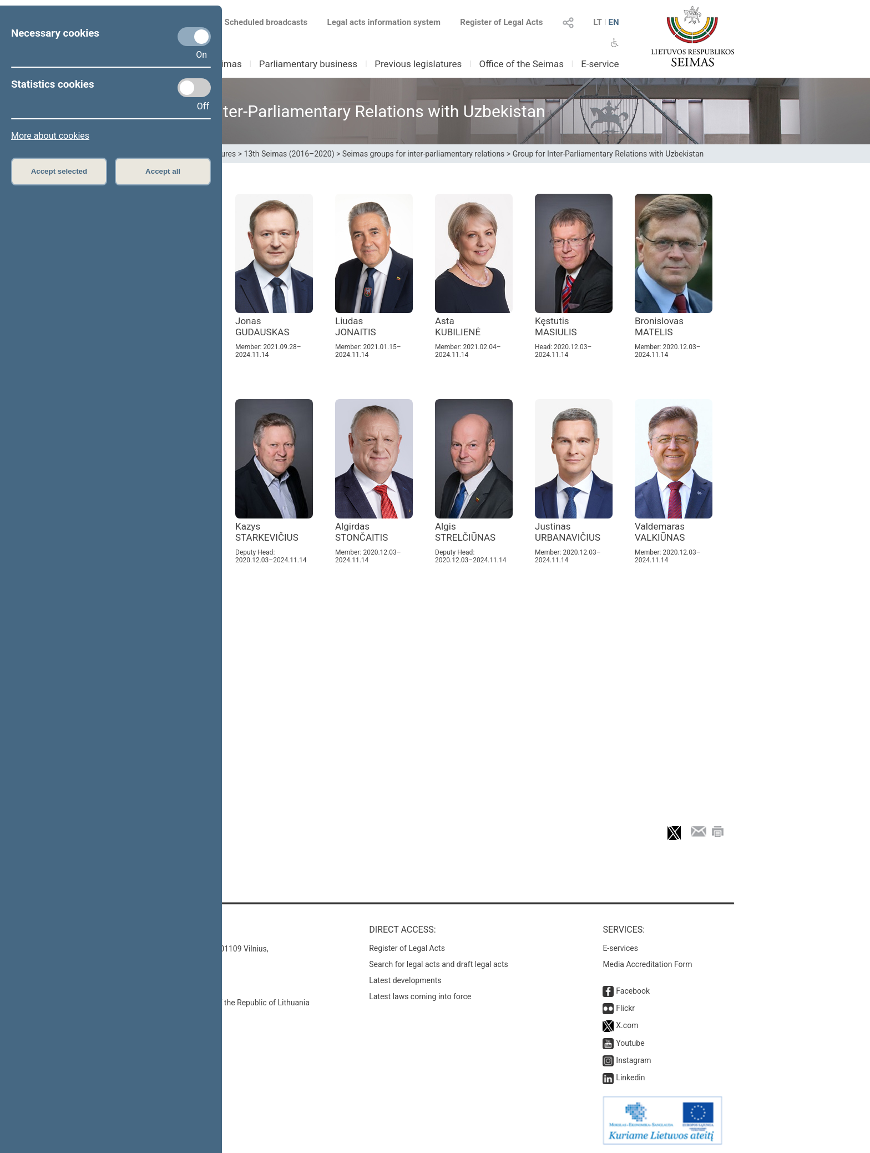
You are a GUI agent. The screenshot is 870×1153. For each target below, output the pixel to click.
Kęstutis (556, 326)
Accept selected (59, 171)
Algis (465, 532)
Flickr (625, 1008)
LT (597, 22)
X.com (627, 1025)
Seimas (226, 63)
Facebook (633, 990)
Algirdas (361, 532)
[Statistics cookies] (194, 87)
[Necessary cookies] (194, 36)
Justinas (567, 532)
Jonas (262, 326)
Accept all (162, 171)
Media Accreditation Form (647, 964)
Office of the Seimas (521, 63)
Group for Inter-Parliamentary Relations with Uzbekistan (608, 153)
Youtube (630, 1043)
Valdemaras (660, 532)
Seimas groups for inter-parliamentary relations (423, 153)
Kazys (267, 532)
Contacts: (159, 929)
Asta (457, 326)
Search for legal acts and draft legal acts (438, 964)
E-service (600, 63)
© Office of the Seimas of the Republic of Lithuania (222, 1002)
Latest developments (405, 980)
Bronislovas (659, 326)
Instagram (633, 1060)
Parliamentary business (308, 63)
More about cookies (50, 135)
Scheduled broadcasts (259, 22)
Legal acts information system (384, 22)
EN (613, 22)
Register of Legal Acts (501, 22)
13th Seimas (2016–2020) (289, 153)
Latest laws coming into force (420, 996)
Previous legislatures (418, 63)
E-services (620, 948)
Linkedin (630, 1077)
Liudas (355, 326)
